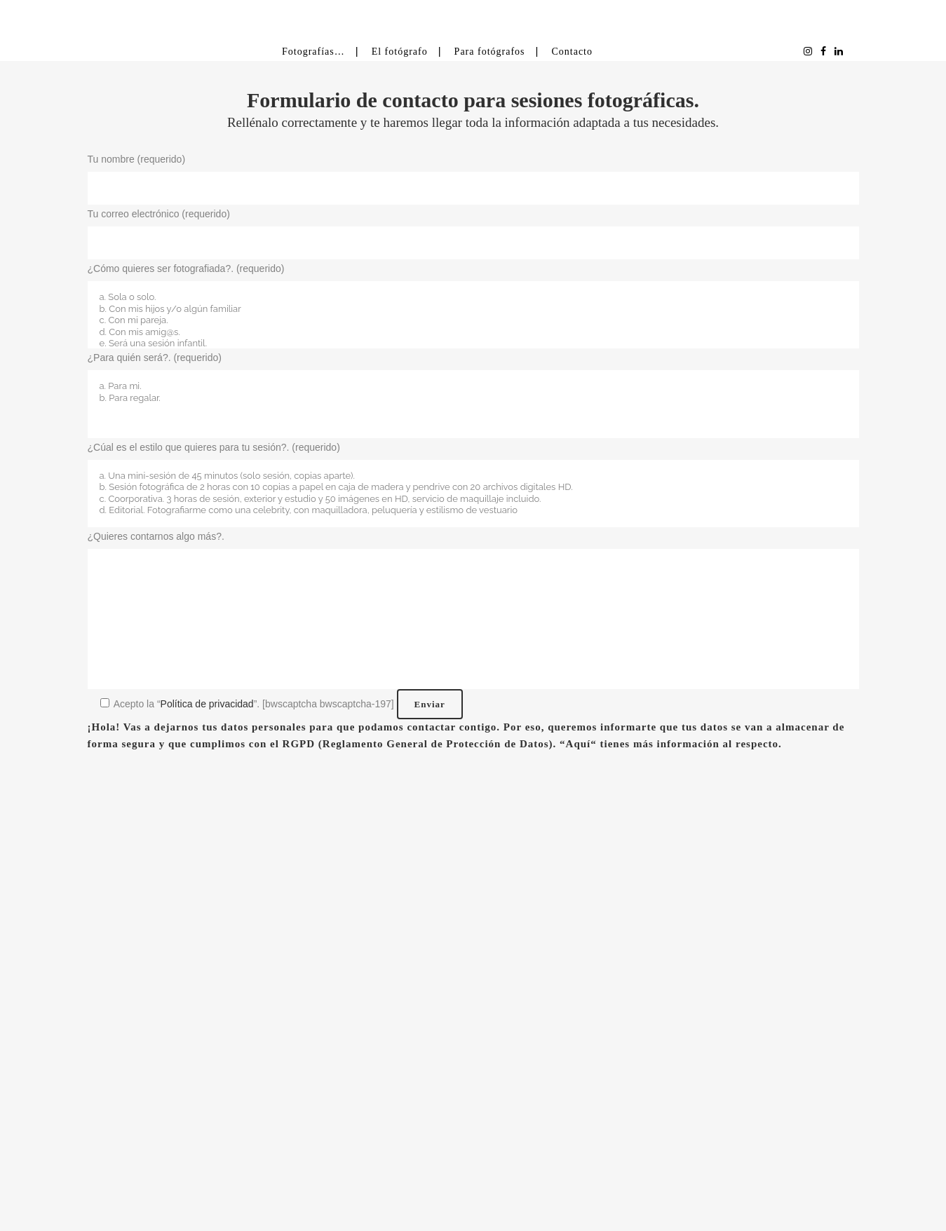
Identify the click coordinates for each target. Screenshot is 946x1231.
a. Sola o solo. (473, 298)
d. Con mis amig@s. (473, 333)
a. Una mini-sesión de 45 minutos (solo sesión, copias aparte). (473, 476)
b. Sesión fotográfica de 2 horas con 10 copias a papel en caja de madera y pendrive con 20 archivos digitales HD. (473, 488)
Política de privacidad (207, 703)
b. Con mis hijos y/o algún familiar (473, 309)
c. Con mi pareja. (473, 321)
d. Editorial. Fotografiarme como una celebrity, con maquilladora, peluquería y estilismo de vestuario (473, 511)
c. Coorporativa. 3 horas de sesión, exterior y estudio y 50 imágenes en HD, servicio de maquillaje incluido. (473, 499)
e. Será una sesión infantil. (473, 344)
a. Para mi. (473, 387)
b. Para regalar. (473, 398)
